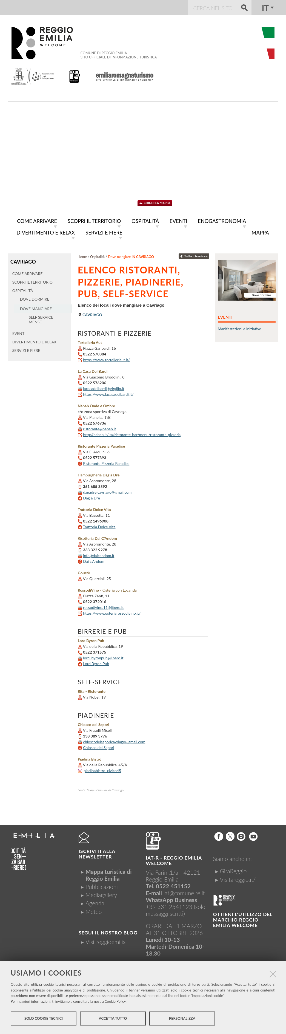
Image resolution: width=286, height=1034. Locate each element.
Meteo (93, 910)
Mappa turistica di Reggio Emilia (108, 874)
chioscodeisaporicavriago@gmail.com (114, 740)
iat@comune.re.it (184, 891)
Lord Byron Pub (96, 662)
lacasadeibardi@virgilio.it (103, 387)
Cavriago (22, 260)
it (265, 7)
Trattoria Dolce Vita (99, 525)
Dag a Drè (91, 497)
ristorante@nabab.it (99, 427)
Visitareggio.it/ (238, 878)
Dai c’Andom (93, 560)
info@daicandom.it (98, 554)
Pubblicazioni (101, 885)
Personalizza (182, 1020)
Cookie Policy (115, 1003)
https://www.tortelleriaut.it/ (106, 358)
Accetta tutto (113, 1020)
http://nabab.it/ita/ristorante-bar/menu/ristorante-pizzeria (132, 433)
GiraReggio (233, 869)
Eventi (225, 315)
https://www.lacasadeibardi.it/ (108, 393)
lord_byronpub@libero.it (103, 656)
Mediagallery (101, 893)
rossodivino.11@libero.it (103, 606)
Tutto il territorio (194, 255)
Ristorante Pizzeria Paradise (106, 462)
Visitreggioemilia (105, 940)
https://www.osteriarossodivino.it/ (112, 612)
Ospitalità (97, 256)
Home (82, 256)
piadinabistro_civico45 (102, 769)
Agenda (94, 902)
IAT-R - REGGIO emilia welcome (174, 859)
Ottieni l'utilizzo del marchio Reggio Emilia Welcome (242, 918)
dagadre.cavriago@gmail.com (107, 491)
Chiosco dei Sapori (98, 746)
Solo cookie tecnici (43, 1020)
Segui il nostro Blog (108, 931)
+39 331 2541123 (169, 905)
